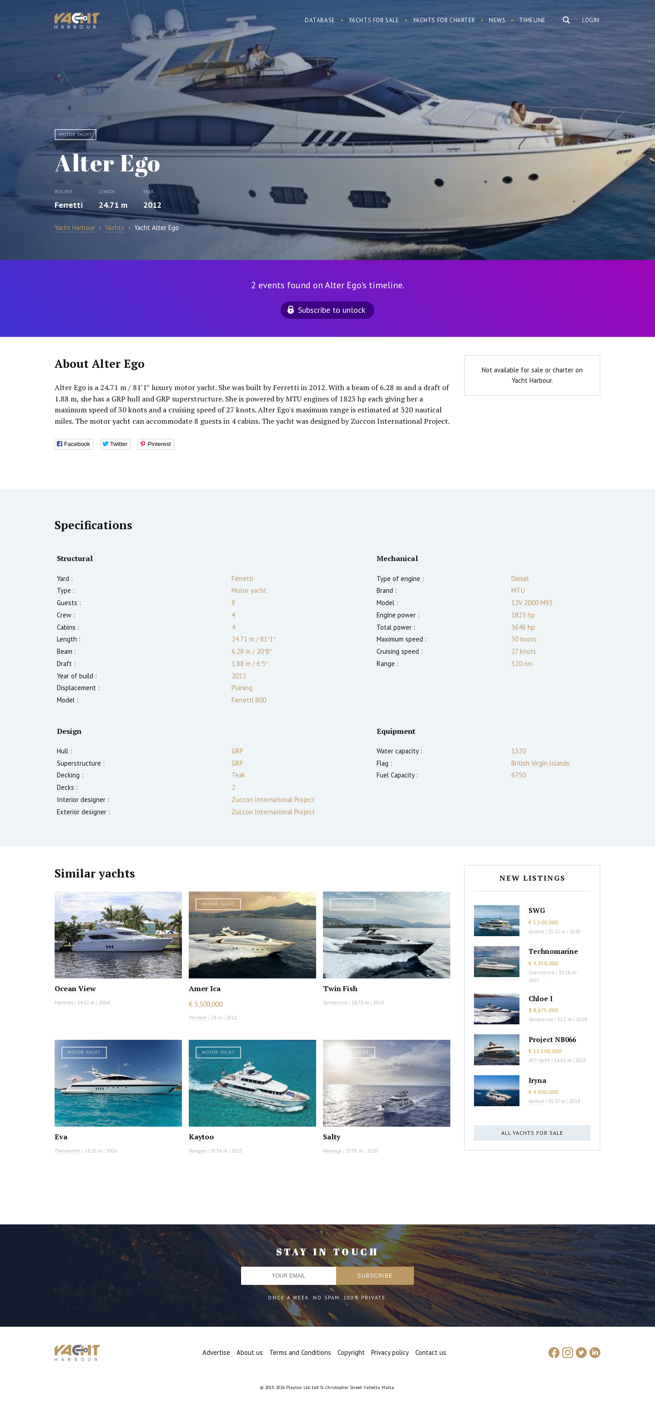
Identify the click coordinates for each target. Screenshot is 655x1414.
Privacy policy (390, 1352)
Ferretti (69, 205)
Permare (198, 1017)
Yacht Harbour (77, 22)
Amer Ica (205, 988)
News (497, 20)
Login (591, 20)
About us (250, 1352)
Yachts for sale (374, 20)
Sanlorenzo (335, 1002)
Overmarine (68, 1151)
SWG (537, 910)
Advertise (216, 1352)
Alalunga (332, 1151)
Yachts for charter (444, 20)
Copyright (351, 1352)
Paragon (197, 1151)
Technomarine (553, 951)
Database (320, 20)
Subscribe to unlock (331, 310)
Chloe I (541, 998)
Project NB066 (552, 1039)
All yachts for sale (532, 1132)
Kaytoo (201, 1137)
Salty (331, 1137)
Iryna (537, 1080)
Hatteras (64, 1002)
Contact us (430, 1352)
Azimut (536, 931)
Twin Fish (340, 988)
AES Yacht (539, 1060)
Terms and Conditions (300, 1352)
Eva (61, 1137)
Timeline (532, 20)
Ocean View (75, 988)
